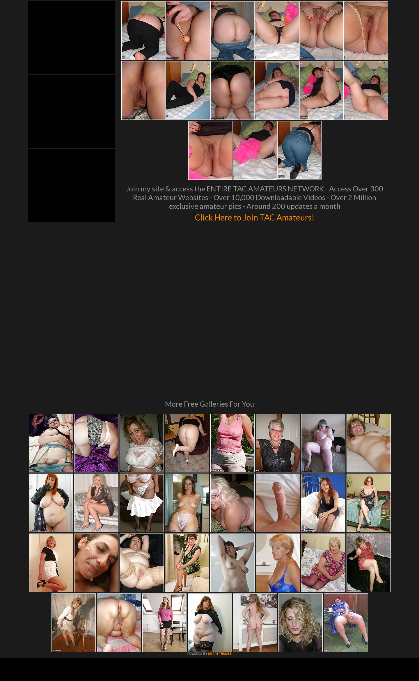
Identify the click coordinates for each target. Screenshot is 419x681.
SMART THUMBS (220, 574)
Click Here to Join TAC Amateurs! (254, 216)
